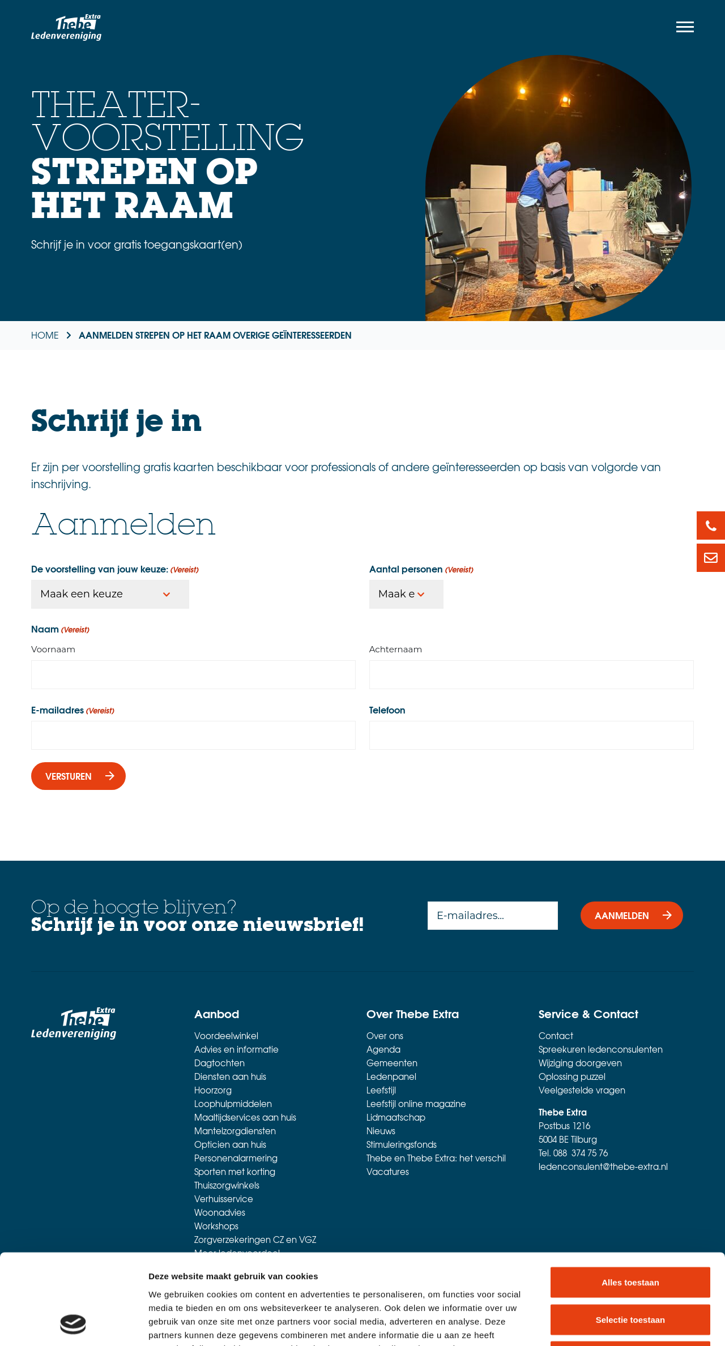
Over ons (384, 1035)
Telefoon (387, 709)
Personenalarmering (236, 1158)
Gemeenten (391, 1063)
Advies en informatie (236, 1049)
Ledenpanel (391, 1076)
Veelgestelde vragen (582, 1090)
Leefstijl (381, 1090)
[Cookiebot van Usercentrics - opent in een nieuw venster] (73, 1323)
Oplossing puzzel (572, 1076)
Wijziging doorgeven (580, 1063)
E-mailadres (72, 709)
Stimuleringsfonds (401, 1144)
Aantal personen (421, 568)
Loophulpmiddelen (233, 1103)
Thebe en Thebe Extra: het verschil (436, 1158)
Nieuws (380, 1131)
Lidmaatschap (395, 1117)
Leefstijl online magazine (416, 1103)
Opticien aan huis (230, 1144)
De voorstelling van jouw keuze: (115, 568)
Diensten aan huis (230, 1076)
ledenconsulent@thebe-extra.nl (603, 1166)
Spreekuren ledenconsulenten (601, 1049)
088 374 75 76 (580, 1153)
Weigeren (630, 1271)
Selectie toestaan (631, 1235)
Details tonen (612, 1323)
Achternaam (396, 649)
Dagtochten (219, 1063)
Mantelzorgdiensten (235, 1131)
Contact (556, 1035)
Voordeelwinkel (226, 1035)
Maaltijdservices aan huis (245, 1117)
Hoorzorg (213, 1090)
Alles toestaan (630, 1197)
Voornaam (53, 649)
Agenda (383, 1049)
